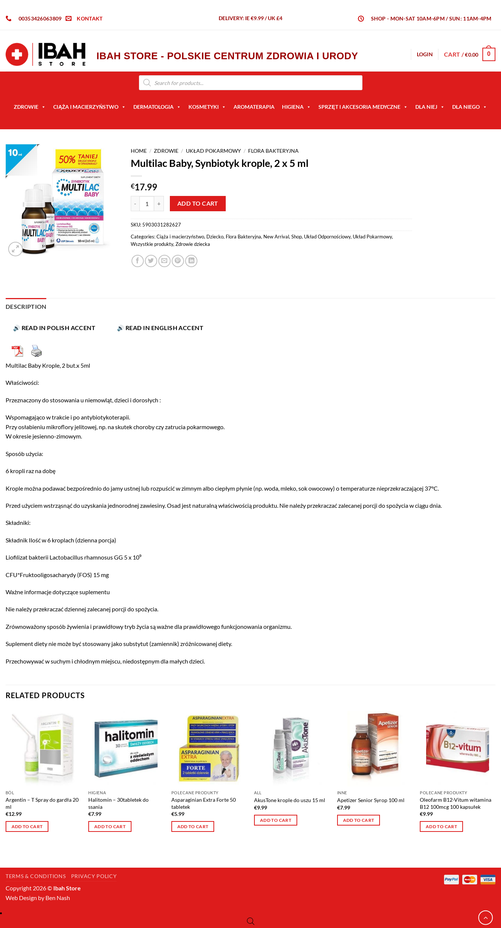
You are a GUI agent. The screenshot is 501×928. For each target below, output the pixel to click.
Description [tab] (26, 306)
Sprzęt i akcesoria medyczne (363, 106)
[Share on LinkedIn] (191, 261)
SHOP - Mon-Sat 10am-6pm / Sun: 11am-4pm (431, 18)
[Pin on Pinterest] (178, 261)
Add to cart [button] (27, 826)
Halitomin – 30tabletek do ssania (118, 803)
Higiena (296, 106)
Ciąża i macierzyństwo (89, 106)
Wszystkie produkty (152, 244)
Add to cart (197, 203)
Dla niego (469, 106)
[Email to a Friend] (164, 261)
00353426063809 (40, 18)
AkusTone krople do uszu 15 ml (289, 800)
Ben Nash (57, 897)
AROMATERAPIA (254, 107)
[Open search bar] (250, 921)
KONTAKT (89, 18)
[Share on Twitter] (151, 261)
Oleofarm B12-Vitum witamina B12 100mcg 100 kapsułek (455, 803)
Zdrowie (30, 106)
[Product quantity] (146, 203)
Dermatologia (157, 106)
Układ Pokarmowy (213, 151)
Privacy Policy (218, 857)
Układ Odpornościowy (327, 237)
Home (139, 151)
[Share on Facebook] (137, 261)
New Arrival (276, 237)
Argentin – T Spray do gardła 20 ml (42, 803)
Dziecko (214, 237)
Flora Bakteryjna (273, 151)
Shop (296, 237)
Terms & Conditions (276, 857)
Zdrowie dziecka (192, 244)
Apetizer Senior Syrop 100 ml (371, 800)
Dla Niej (430, 106)
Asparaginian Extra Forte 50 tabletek (203, 803)
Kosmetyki (207, 106)
